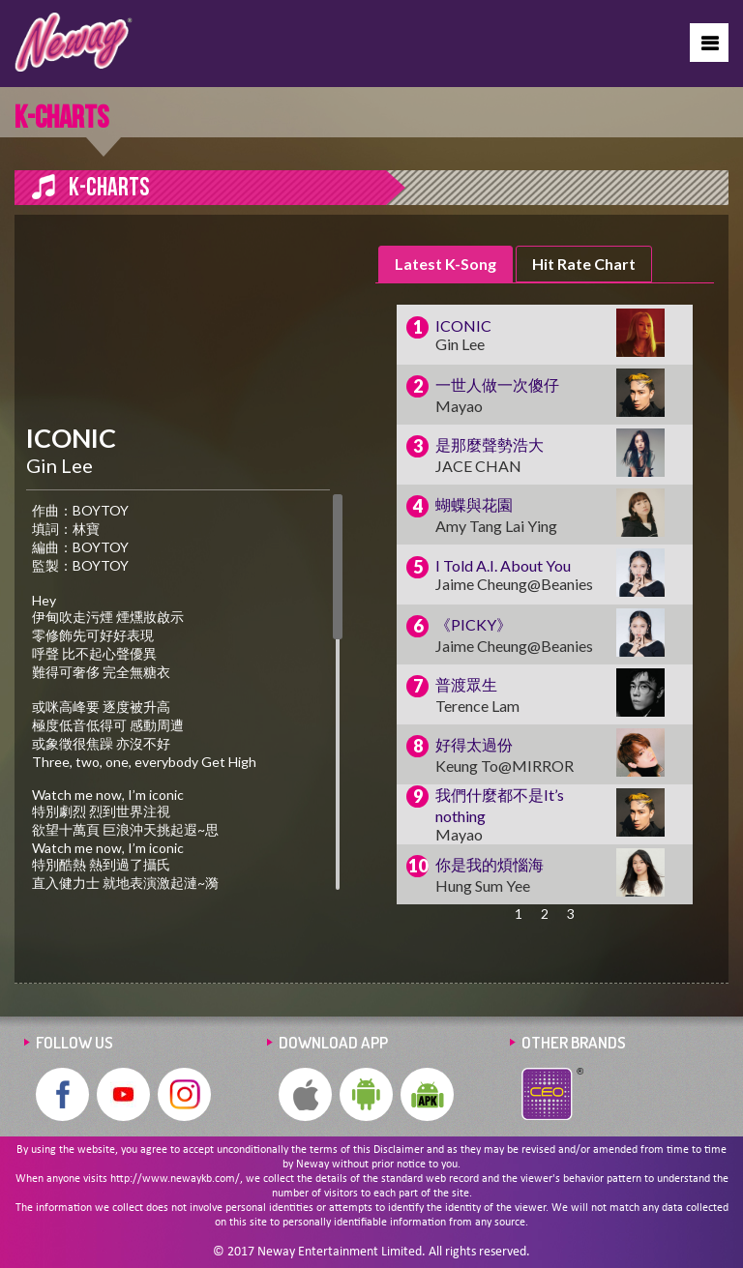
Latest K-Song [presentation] (445, 263)
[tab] (445, 265)
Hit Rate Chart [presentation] (584, 263)
